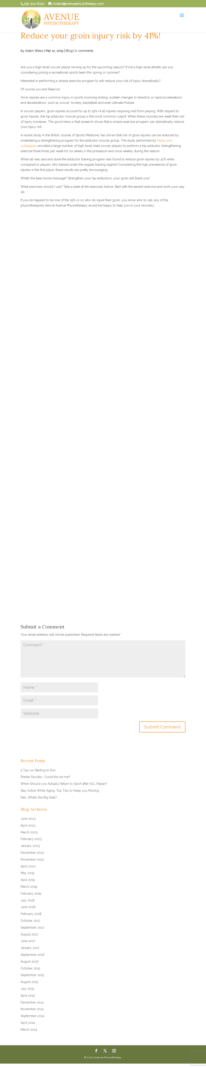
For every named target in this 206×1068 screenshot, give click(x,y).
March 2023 (29, 832)
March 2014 (29, 1029)
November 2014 (32, 1009)
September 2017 (32, 927)
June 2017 (28, 941)
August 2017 (29, 934)
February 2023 (31, 839)
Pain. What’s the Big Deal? (39, 797)
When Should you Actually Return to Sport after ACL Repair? (64, 783)
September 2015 (32, 975)
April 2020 (28, 866)
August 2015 (29, 982)
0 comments (84, 51)
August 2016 (30, 961)
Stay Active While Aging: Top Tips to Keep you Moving (60, 790)
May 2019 (27, 873)
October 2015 (30, 968)
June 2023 (28, 818)
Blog (69, 51)
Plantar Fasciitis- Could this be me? (45, 777)
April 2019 (28, 880)
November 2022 (32, 859)
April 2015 (28, 995)
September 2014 (32, 1016)
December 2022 (32, 852)
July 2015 (27, 988)
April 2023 (28, 825)
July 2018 (28, 900)
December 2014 (32, 1002)
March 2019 (29, 886)
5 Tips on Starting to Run (38, 770)
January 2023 (30, 846)
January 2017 (30, 948)
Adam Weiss (34, 51)
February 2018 (31, 914)
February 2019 (31, 893)
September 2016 (32, 954)
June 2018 (28, 907)
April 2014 (28, 1022)
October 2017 (30, 920)
